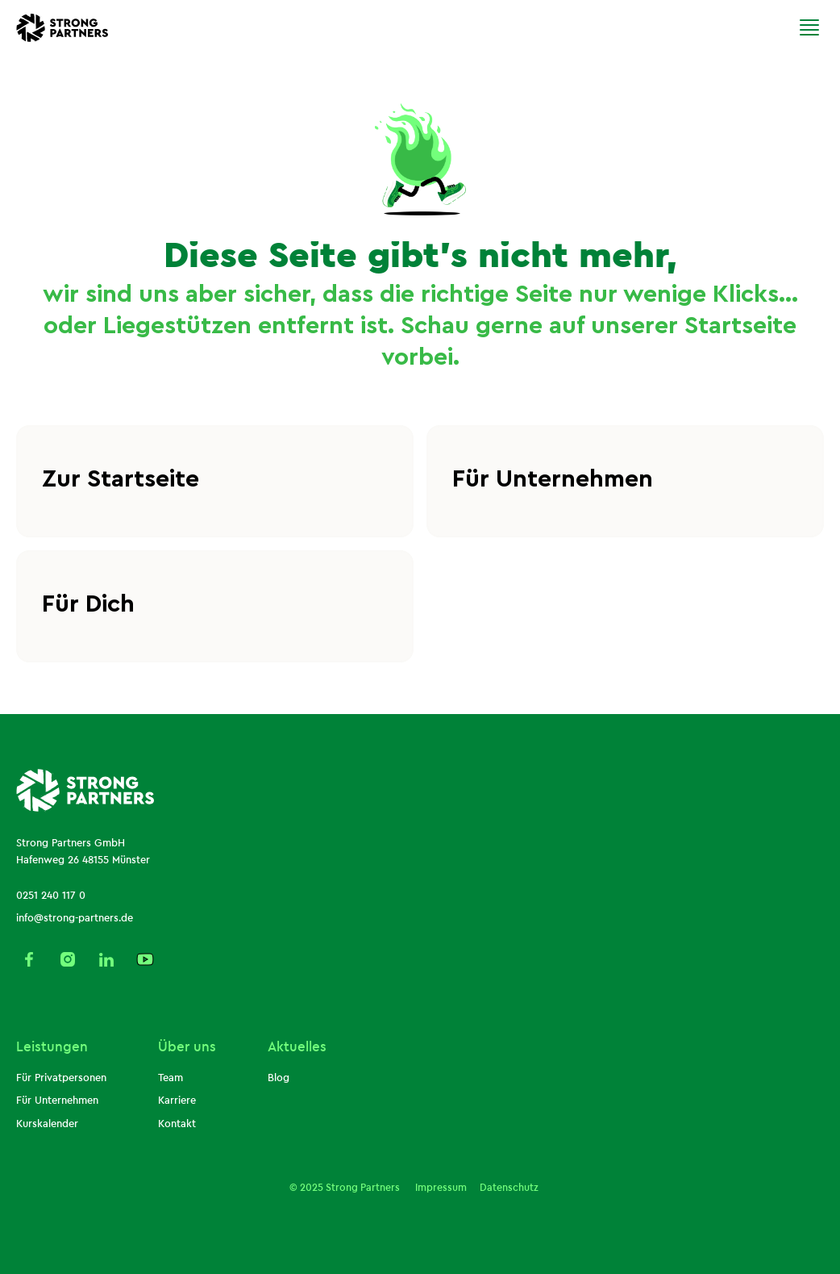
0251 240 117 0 (50, 895)
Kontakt (177, 1124)
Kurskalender (47, 1124)
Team (170, 1078)
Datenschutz (509, 1188)
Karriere (177, 1100)
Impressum (440, 1188)
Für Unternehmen (57, 1100)
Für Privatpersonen (61, 1078)
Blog (278, 1078)
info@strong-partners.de (74, 918)
